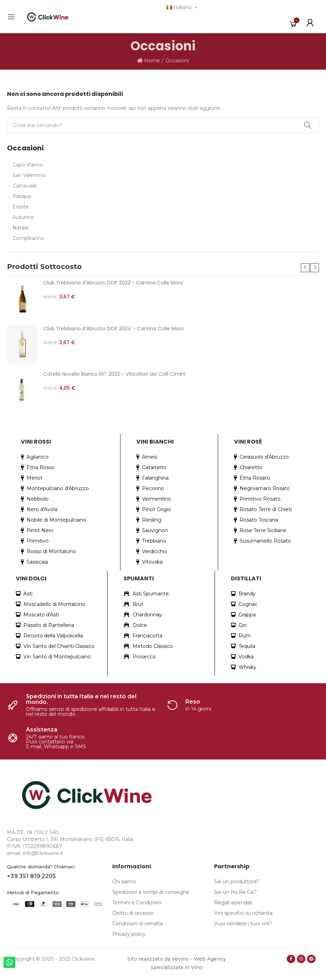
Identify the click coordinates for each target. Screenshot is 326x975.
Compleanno (28, 238)
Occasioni (25, 148)
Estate (21, 207)
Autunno (23, 217)
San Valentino (29, 175)
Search (308, 125)
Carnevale (25, 186)
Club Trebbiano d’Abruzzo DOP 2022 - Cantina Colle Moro (113, 282)
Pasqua (22, 196)
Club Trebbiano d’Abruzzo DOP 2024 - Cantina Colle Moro (113, 328)
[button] (305, 267)
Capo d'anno (28, 165)
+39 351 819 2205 (31, 876)
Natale (21, 228)
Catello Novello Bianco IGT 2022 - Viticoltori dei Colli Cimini (114, 373)
